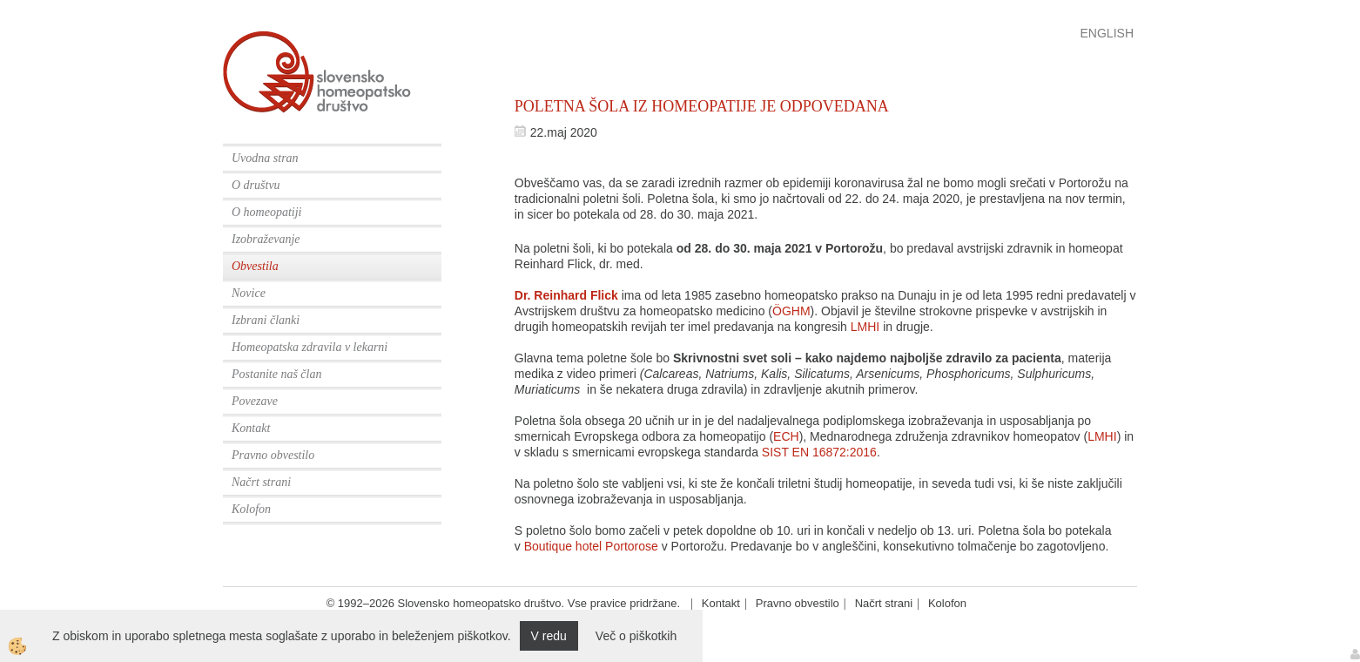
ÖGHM (791, 311)
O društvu (256, 185)
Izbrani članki (266, 320)
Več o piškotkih (636, 636)
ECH (786, 436)
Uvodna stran (265, 158)
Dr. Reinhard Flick (566, 295)
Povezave (255, 401)
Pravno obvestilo (273, 455)
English (1107, 33)
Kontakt (251, 428)
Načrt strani (261, 482)
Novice (249, 293)
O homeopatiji (267, 212)
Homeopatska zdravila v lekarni (309, 347)
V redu (549, 636)
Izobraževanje (266, 239)
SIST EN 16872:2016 (819, 452)
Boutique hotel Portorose (591, 546)
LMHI (865, 327)
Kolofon (251, 509)
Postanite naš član (276, 374)
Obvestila (255, 266)
